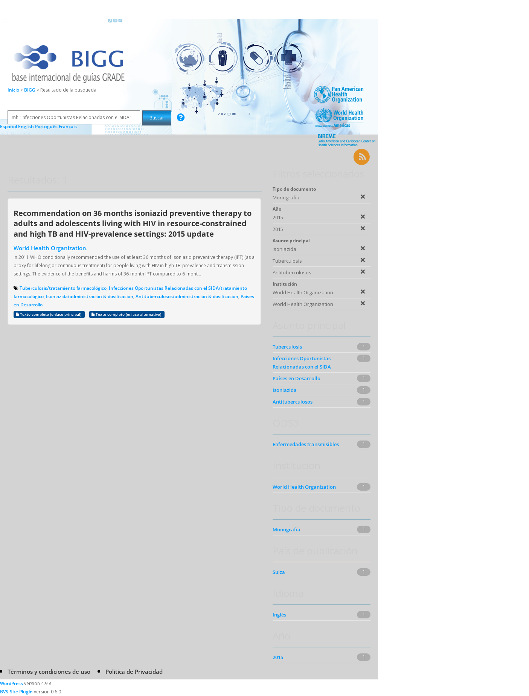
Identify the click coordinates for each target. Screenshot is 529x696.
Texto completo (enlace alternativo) (126, 314)
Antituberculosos (293, 401)
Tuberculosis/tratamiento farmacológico (63, 288)
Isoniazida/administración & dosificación (89, 296)
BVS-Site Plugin (16, 691)
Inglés (279, 614)
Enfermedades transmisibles (306, 444)
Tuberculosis (287, 346)
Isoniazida (285, 390)
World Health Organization (50, 248)
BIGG (30, 90)
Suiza (279, 572)
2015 (278, 657)
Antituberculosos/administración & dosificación (187, 296)
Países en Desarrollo (296, 378)
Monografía (286, 529)
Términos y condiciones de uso (49, 671)
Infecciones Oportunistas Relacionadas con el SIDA (302, 362)
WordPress (11, 683)
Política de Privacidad (134, 671)
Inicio (13, 90)
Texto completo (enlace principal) (49, 314)
